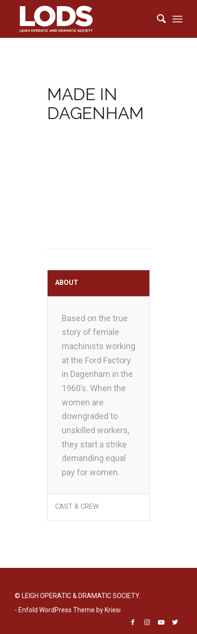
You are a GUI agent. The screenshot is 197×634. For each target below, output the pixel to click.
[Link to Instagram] (147, 622)
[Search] (157, 19)
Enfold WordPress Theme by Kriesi (69, 610)
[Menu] (177, 19)
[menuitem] (157, 19)
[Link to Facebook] (133, 622)
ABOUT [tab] (66, 283)
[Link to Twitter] (175, 622)
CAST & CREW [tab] (77, 507)
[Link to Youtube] (161, 622)
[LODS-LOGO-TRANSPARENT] (81, 19)
